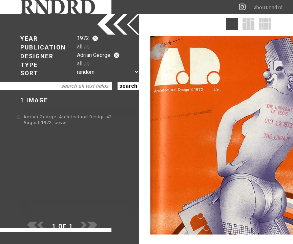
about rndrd (268, 7)
